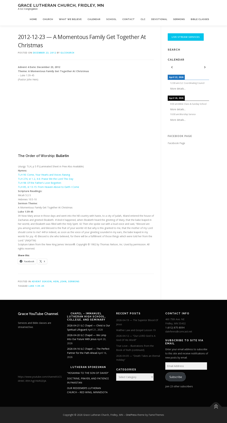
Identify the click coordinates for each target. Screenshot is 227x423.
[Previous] (172, 67)
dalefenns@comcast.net (178, 331)
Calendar (94, 19)
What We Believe (70, 19)
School (111, 19)
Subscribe (175, 377)
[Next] (205, 67)
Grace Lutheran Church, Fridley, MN (61, 5)
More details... (178, 88)
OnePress (131, 414)
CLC (143, 19)
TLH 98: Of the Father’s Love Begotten (39, 182)
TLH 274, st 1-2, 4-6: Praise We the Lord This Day (45, 178)
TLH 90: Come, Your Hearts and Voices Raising (44, 174)
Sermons (179, 19)
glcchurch (67, 52)
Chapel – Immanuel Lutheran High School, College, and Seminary (86, 316)
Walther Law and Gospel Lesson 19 (136, 330)
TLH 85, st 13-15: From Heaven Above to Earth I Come (48, 187)
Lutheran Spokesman (88, 367)
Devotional (159, 19)
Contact (128, 19)
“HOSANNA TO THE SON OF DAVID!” (88, 373)
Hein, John (60, 281)
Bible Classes (200, 19)
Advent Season (42, 281)
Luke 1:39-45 (36, 285)
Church (48, 19)
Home (33, 19)
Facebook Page (180, 136)
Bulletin (62, 156)
